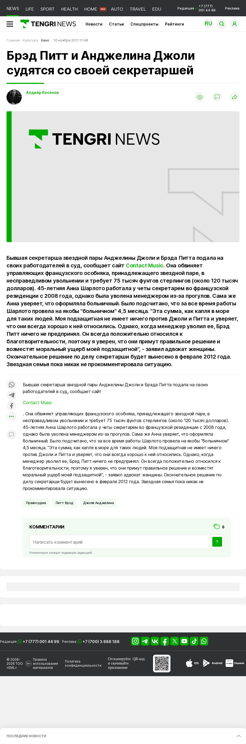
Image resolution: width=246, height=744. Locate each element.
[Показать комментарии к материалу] (11, 434)
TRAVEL (138, 9)
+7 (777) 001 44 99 (41, 641)
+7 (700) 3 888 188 (101, 641)
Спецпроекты (144, 24)
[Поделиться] (234, 97)
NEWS (13, 8)
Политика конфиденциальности (83, 663)
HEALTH (69, 9)
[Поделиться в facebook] (11, 406)
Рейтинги (174, 24)
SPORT (48, 9)
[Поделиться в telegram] (11, 395)
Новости (94, 24)
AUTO (117, 9)
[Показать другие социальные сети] (11, 416)
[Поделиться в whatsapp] (11, 385)
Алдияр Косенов (42, 92)
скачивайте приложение (118, 665)
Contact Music (144, 265)
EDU (156, 9)
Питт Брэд (64, 503)
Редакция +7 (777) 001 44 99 (197, 8)
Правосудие (36, 503)
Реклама (232, 8)
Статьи (116, 24)
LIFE (30, 9)
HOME (90, 9)
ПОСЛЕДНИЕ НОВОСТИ (26, 736)
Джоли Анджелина (98, 503)
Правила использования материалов (45, 663)
